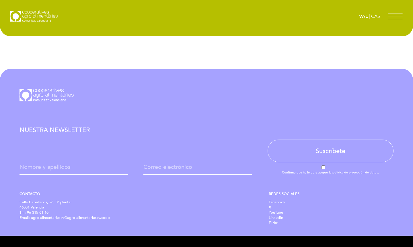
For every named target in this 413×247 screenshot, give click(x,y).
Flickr (273, 222)
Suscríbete (330, 151)
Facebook (277, 202)
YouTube (276, 212)
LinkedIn (276, 217)
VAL (363, 16)
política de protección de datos (355, 172)
